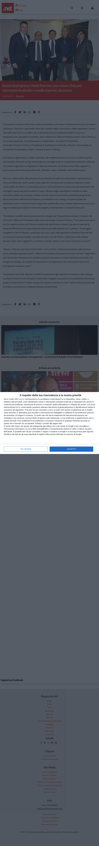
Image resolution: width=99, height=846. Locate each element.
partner (22, 399)
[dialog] (49, 423)
